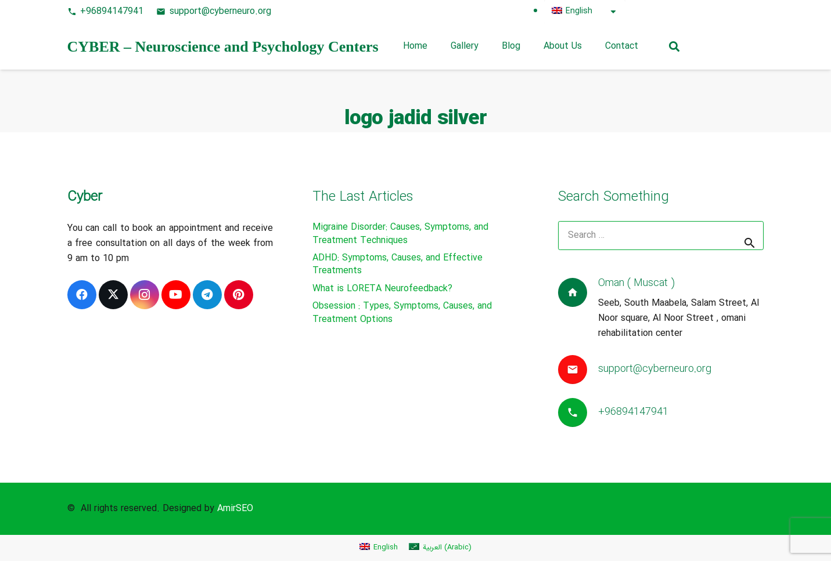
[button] (674, 46)
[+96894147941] (578, 412)
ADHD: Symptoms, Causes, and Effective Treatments (397, 264)
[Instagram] (712, 11)
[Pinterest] (691, 11)
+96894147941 (633, 412)
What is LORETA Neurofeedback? (382, 288)
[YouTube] (732, 11)
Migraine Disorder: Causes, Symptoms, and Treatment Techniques (400, 233)
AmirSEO (235, 508)
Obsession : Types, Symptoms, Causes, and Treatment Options (402, 312)
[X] (670, 11)
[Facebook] (649, 11)
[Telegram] (753, 11)
